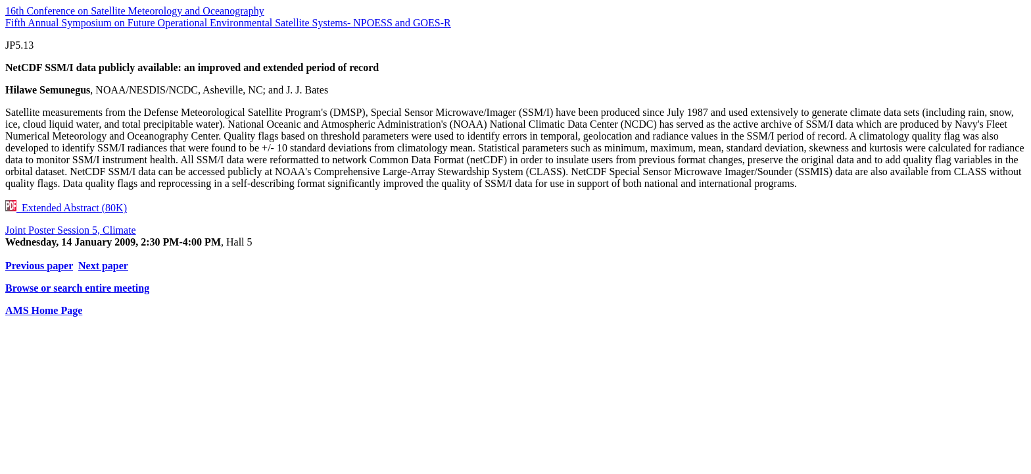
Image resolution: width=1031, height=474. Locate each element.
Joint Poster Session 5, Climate (70, 230)
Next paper (103, 265)
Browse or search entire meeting (77, 288)
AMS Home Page (43, 310)
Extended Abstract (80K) (66, 207)
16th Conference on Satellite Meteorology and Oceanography (134, 10)
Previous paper (39, 265)
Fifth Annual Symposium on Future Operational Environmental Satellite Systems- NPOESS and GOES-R (228, 22)
